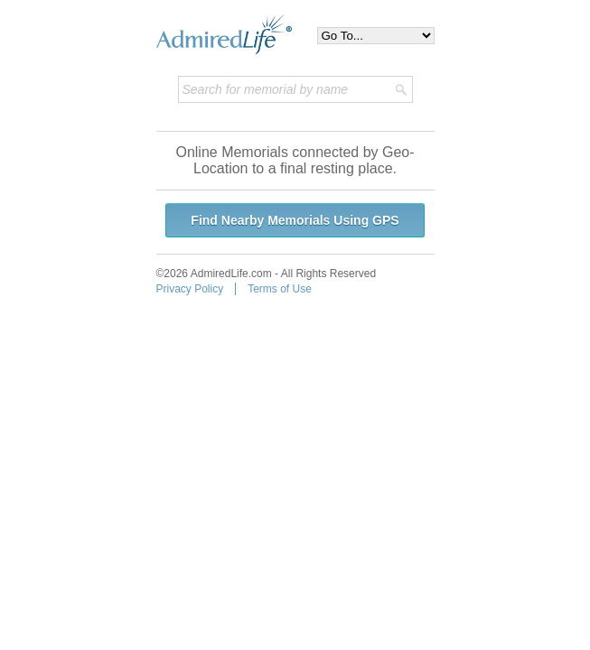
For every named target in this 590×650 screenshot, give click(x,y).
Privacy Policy (190, 289)
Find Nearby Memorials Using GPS (294, 220)
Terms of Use (280, 289)
